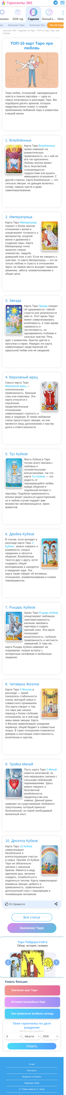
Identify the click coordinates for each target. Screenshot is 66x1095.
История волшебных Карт (28, 1001)
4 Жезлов (26, 689)
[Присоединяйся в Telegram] (55, 2)
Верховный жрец (15, 386)
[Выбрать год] (50, 1036)
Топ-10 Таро (57, 25)
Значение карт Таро (24, 990)
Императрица (28, 222)
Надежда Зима (31, 1083)
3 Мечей (51, 769)
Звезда (43, 306)
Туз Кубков (38, 476)
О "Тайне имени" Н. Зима (32, 1089)
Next (56, 962)
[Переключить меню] (62, 2)
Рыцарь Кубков (48, 612)
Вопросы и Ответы (31, 1076)
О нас (32, 1064)
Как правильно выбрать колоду (32, 1013)
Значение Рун (37, 25)
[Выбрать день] (13, 1036)
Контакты (32, 1070)
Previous (8, 962)
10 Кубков (26, 846)
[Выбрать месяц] (32, 1036)
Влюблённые (47, 145)
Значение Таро (16, 25)
